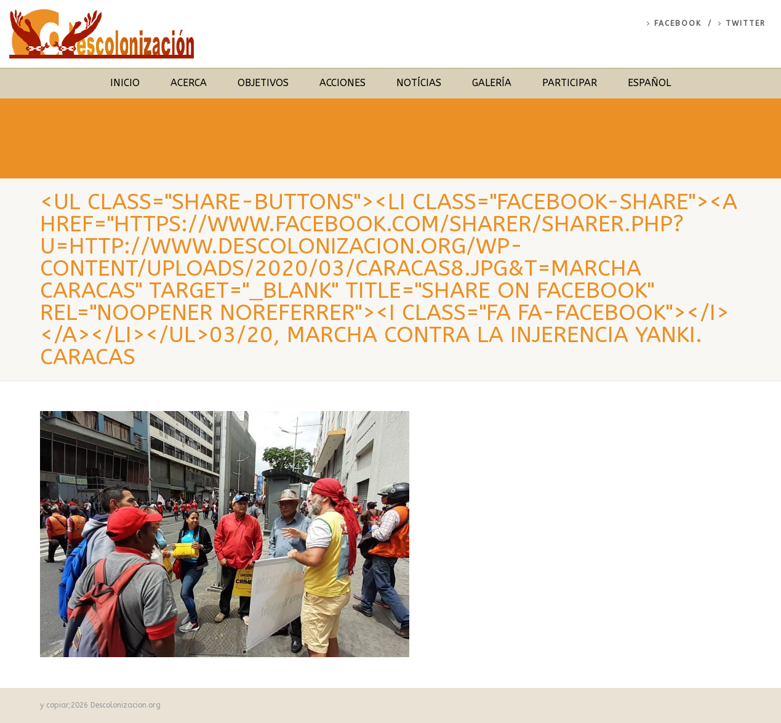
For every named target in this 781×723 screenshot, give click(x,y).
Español (649, 83)
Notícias (418, 83)
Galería (491, 83)
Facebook (674, 23)
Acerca (188, 83)
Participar (569, 83)
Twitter (742, 23)
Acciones (342, 83)
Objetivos (263, 83)
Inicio (125, 83)
